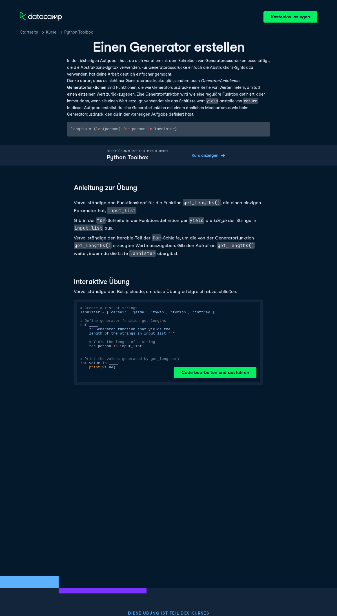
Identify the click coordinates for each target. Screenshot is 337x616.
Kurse (51, 32)
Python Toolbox (78, 32)
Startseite (29, 32)
